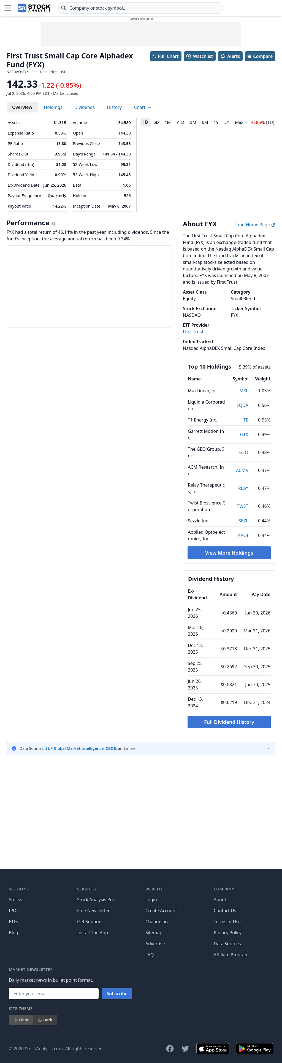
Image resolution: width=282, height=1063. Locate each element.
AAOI (243, 535)
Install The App (92, 1003)
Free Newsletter (93, 981)
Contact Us (225, 981)
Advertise (155, 1014)
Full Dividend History (229, 722)
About (220, 970)
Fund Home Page (254, 225)
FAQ (149, 1025)
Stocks (15, 970)
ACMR (242, 470)
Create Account (161, 981)
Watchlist (199, 56)
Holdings (53, 107)
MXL (243, 391)
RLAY (243, 488)
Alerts (230, 56)
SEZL (243, 521)
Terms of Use (227, 992)
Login (151, 970)
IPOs (13, 981)
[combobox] (108, 8)
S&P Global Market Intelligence (74, 748)
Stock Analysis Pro (95, 970)
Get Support (89, 992)
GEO (243, 452)
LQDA (242, 405)
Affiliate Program (231, 1025)
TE (245, 420)
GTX (244, 434)
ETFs (13, 992)
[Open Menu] (7, 8)
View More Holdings (229, 552)
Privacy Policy (228, 1003)
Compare (260, 56)
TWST (242, 506)
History (114, 107)
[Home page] (18, 8)
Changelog (156, 992)
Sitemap (153, 1003)
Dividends (84, 107)
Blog (13, 1003)
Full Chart (165, 56)
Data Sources (227, 1014)
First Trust (193, 332)
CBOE (111, 748)
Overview (22, 107)
